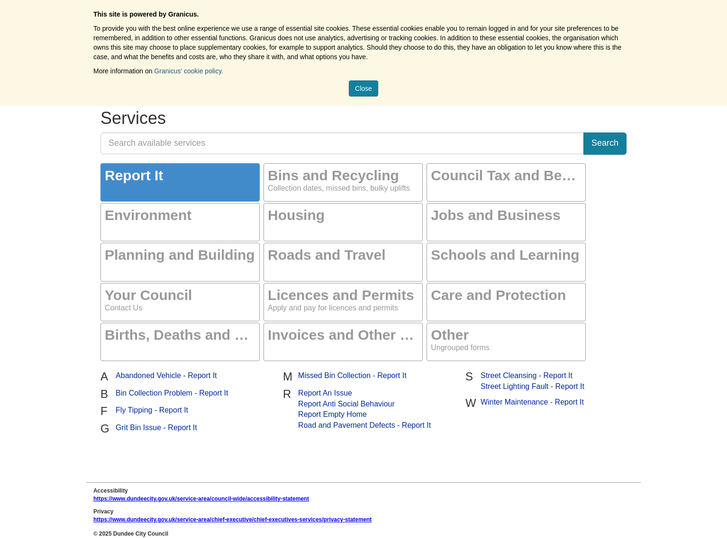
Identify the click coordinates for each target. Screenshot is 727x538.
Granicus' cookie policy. (188, 71)
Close (363, 88)
